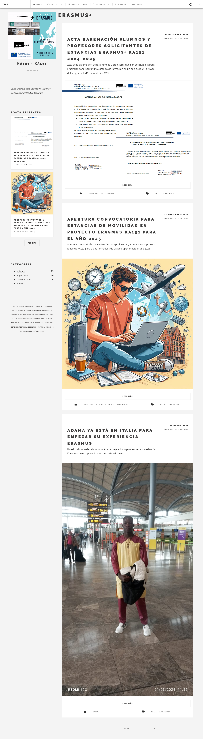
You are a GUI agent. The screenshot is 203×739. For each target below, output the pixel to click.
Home (37, 4)
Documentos (101, 4)
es (199, 4)
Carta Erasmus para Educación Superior (30, 88)
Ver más (32, 243)
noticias (94, 193)
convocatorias (105, 404)
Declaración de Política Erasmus (26, 92)
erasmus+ (168, 193)
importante (107, 193)
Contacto (139, 4)
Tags (5, 4)
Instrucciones (77, 4)
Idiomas (120, 4)
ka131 (158, 193)
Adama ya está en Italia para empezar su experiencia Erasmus (110, 437)
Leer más (128, 185)
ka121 (154, 711)
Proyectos (55, 4)
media (20, 283)
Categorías (21, 264)
